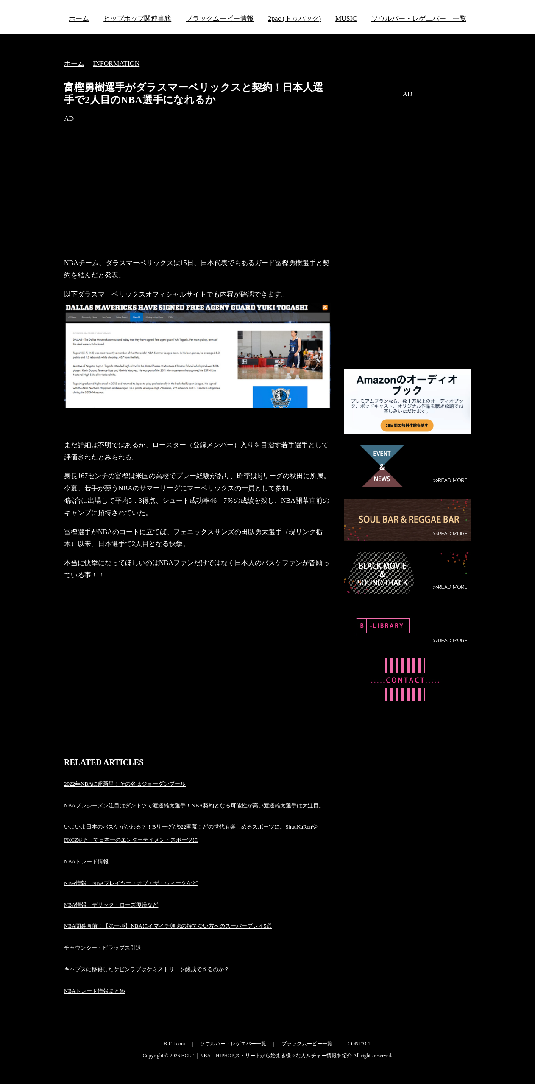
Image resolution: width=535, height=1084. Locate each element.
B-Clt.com (174, 1044)
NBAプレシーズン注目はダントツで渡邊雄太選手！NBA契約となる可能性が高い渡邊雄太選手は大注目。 (194, 805)
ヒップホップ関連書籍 (137, 18)
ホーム (79, 18)
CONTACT (359, 1044)
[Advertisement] (197, 191)
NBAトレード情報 (86, 861)
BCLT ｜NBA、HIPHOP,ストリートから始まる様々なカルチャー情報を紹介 (266, 1056)
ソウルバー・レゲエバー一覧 (233, 1044)
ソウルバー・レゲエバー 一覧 (418, 18)
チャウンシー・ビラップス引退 (102, 947)
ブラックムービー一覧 (306, 1044)
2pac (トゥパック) (294, 18)
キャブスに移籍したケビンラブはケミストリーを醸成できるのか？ (146, 969)
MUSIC (346, 18)
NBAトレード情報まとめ (94, 991)
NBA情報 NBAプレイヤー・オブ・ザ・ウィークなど (131, 883)
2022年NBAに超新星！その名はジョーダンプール (125, 784)
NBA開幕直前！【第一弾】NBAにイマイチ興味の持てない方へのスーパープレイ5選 (168, 926)
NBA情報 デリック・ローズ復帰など (111, 905)
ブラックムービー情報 (220, 18)
